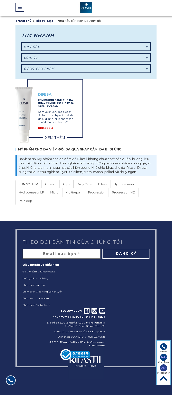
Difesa (102, 184)
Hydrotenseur (123, 184)
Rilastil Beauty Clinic (84, 342)
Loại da (86, 57)
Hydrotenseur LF (31, 192)
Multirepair (73, 192)
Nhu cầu (86, 46)
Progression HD (123, 192)
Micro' (54, 192)
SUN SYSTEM (28, 184)
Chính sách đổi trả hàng (36, 304)
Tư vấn (163, 348)
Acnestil (50, 184)
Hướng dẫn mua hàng (35, 278)
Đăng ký (126, 253)
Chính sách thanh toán (36, 298)
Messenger (163, 369)
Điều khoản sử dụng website (39, 271)
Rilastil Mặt (44, 21)
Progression (97, 192)
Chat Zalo (163, 359)
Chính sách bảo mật (34, 284)
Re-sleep (25, 201)
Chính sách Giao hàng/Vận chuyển (42, 291)
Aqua (66, 184)
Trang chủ (23, 21)
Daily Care (84, 184)
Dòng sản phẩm (86, 68)
